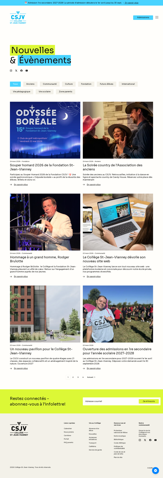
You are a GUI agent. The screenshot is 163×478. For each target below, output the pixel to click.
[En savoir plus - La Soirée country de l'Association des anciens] (118, 144)
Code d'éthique (120, 443)
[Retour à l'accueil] (19, 429)
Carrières (67, 435)
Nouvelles (93, 434)
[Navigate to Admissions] (143, 17)
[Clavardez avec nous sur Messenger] (155, 470)
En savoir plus (131, 2)
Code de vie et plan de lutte (119, 453)
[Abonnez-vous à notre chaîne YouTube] (27, 71)
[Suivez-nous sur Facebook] (21, 71)
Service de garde (95, 450)
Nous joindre (69, 432)
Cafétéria (92, 446)
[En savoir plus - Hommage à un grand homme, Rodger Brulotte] (45, 236)
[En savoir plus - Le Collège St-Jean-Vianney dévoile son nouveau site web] (118, 236)
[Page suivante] (91, 377)
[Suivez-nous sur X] (16, 71)
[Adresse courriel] (111, 401)
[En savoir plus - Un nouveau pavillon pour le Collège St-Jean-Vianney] (45, 328)
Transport (92, 443)
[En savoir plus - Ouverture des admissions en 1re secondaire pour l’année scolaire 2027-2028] (118, 328)
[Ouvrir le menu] (156, 17)
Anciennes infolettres (93, 438)
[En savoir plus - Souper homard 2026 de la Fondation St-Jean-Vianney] (45, 144)
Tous (15, 84)
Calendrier (68, 428)
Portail (66, 439)
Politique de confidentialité (119, 447)
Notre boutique (120, 436)
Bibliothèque (118, 439)
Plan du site (118, 457)
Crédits (150, 468)
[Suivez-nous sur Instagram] (11, 71)
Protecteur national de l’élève (120, 431)
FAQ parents (68, 442)
